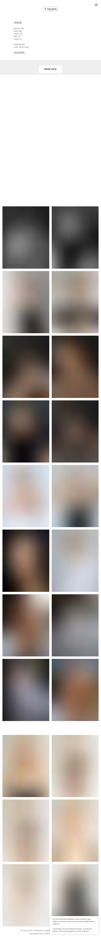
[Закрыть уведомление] (96, 918)
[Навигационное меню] (96, 5)
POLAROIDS (19, 52)
